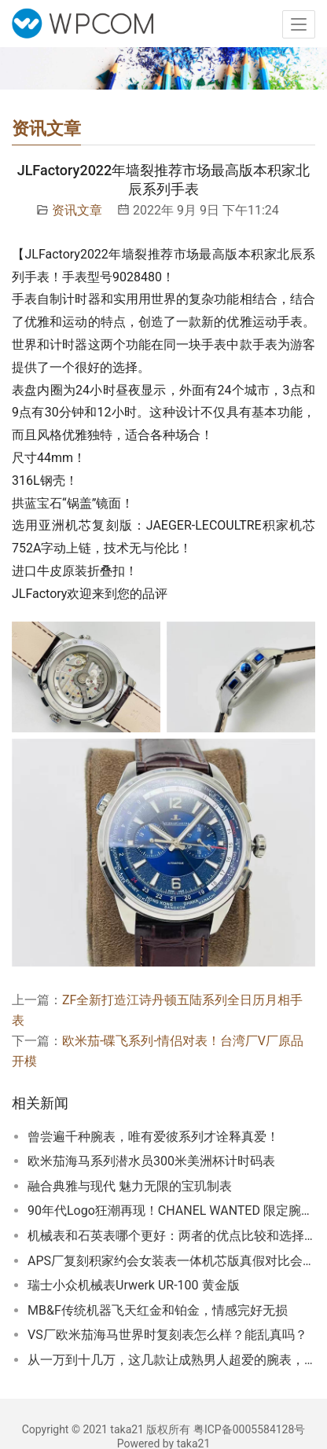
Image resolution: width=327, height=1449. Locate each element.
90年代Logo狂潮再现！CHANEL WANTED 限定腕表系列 (171, 1210)
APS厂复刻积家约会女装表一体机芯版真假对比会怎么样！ (171, 1260)
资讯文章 (77, 210)
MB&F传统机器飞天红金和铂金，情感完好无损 (158, 1310)
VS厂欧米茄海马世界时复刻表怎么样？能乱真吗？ (167, 1334)
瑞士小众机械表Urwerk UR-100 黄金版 (134, 1285)
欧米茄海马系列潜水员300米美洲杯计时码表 (151, 1161)
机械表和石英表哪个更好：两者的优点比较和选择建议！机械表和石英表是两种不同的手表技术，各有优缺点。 (171, 1235)
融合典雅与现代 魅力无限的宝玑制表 (130, 1186)
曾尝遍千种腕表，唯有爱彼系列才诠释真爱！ (153, 1136)
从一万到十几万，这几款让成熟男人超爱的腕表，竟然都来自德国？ (171, 1359)
